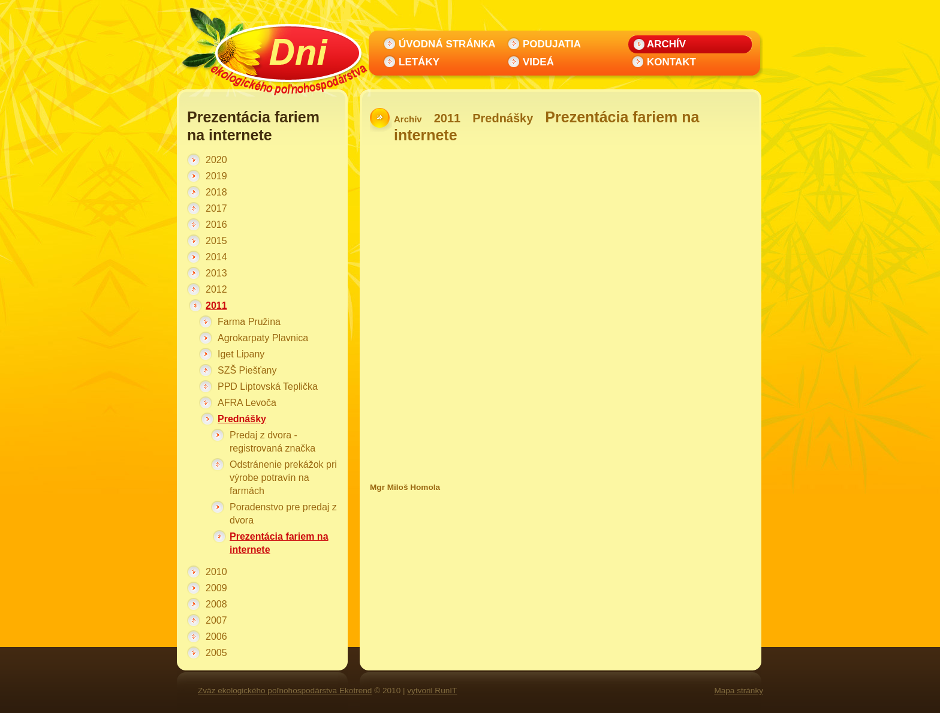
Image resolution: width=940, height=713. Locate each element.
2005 (216, 653)
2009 (216, 588)
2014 (216, 257)
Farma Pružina (249, 322)
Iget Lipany (241, 354)
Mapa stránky (738, 690)
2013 (216, 273)
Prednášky (242, 419)
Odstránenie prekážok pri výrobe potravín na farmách (283, 477)
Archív (666, 44)
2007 (216, 620)
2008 (216, 604)
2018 (216, 192)
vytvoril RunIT (432, 690)
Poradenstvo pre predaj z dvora (283, 513)
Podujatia (552, 44)
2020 (216, 160)
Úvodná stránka (447, 44)
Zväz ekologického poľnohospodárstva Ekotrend (285, 690)
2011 (216, 305)
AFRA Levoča (247, 403)
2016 (216, 224)
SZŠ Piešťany (247, 370)
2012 (216, 289)
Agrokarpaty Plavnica (263, 338)
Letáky (419, 62)
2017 (216, 208)
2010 (216, 572)
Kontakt (671, 62)
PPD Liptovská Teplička (268, 386)
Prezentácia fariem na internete (279, 543)
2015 (216, 241)
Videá (538, 62)
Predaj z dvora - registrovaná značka (272, 441)
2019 (216, 176)
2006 (216, 636)
